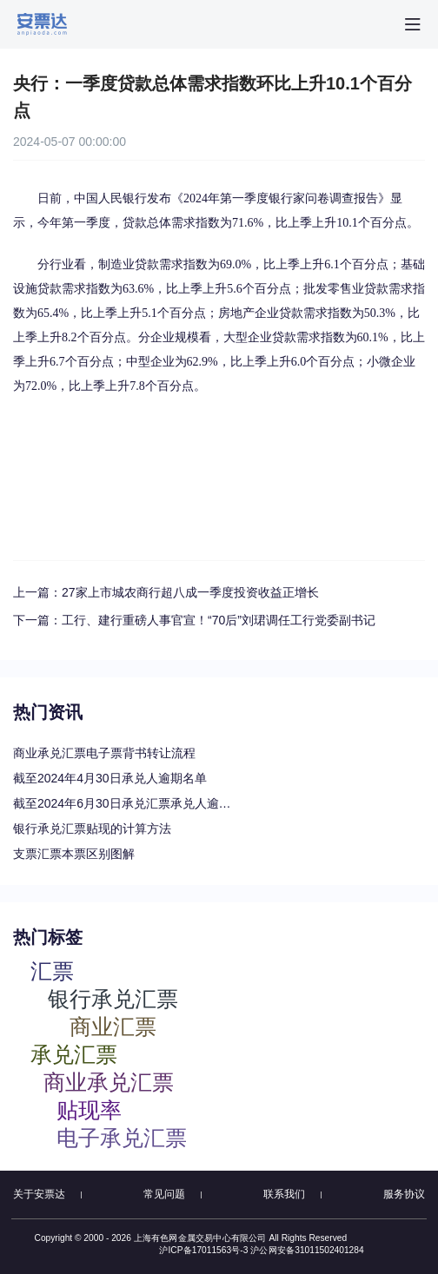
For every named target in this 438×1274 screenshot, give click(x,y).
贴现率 (89, 1109)
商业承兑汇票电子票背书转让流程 (104, 753)
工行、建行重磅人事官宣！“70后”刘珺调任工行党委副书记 (218, 620)
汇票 (52, 970)
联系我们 (284, 1194)
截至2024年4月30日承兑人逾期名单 (110, 778)
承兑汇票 (73, 1054)
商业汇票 (113, 1026)
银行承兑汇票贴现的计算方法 (92, 828)
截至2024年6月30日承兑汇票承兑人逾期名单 (126, 803)
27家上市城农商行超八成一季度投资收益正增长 (190, 592)
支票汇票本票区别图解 (74, 854)
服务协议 (404, 1194)
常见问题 (164, 1194)
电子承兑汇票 (121, 1137)
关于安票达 (39, 1194)
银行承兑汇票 (113, 998)
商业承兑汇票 (108, 1081)
